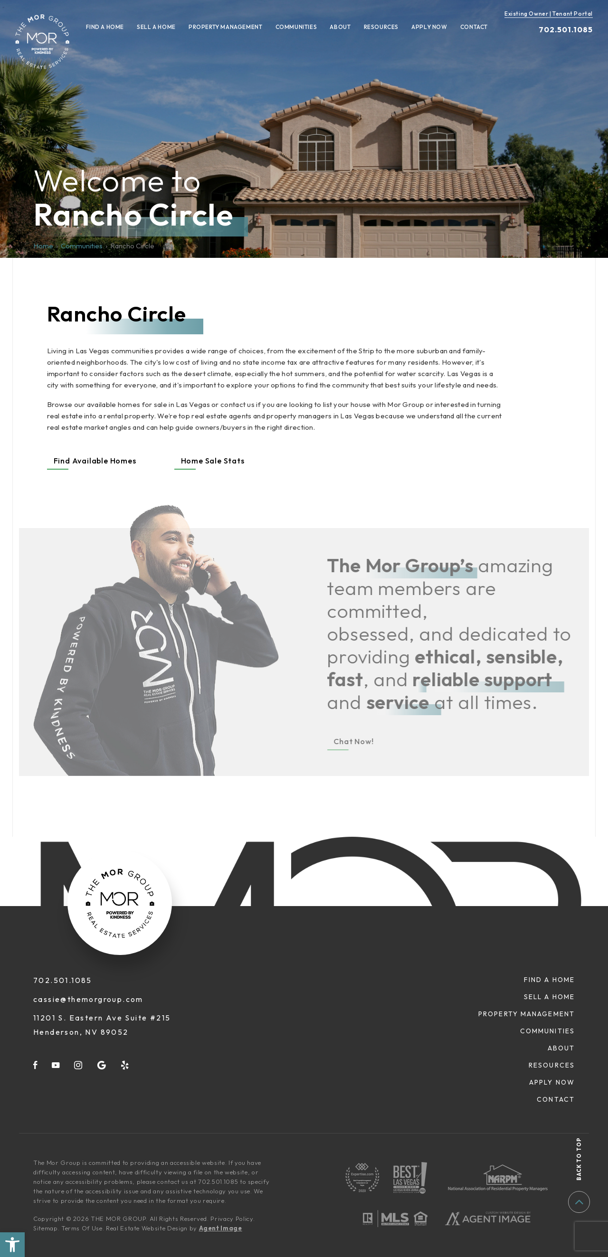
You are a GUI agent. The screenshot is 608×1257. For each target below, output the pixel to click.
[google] (101, 1065)
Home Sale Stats (213, 460)
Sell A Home (156, 27)
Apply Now (429, 27)
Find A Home (105, 27)
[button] (12, 1244)
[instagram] (78, 1065)
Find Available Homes (95, 460)
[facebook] (35, 1065)
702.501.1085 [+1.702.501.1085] (566, 29)
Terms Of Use (82, 1228)
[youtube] (56, 1065)
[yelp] (125, 1065)
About (340, 27)
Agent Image (220, 1228)
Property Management (225, 27)
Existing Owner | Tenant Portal (548, 13)
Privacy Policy (231, 1218)
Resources (381, 27)
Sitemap (45, 1228)
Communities (296, 27)
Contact (474, 27)
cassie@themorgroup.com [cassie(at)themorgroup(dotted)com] (88, 999)
